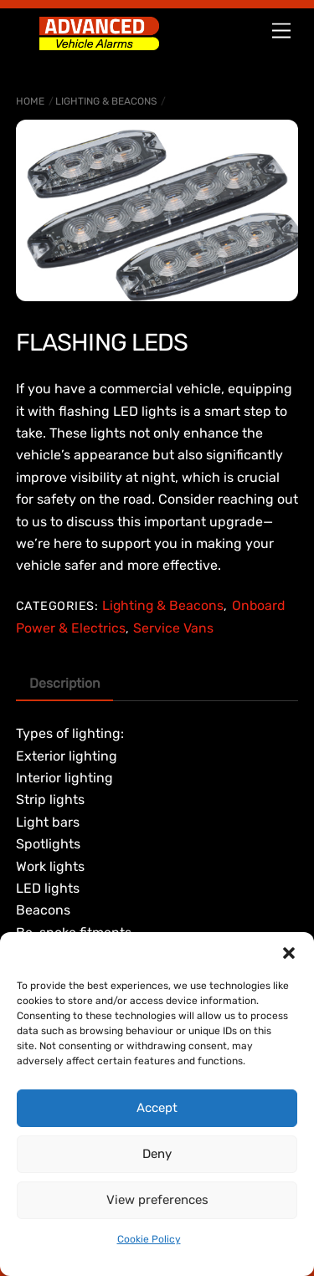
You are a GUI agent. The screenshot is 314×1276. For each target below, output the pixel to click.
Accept (157, 1107)
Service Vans (173, 628)
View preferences (157, 1199)
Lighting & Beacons (106, 101)
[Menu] (281, 31)
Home (30, 101)
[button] (289, 953)
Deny (157, 1153)
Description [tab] (64, 683)
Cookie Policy (149, 1239)
